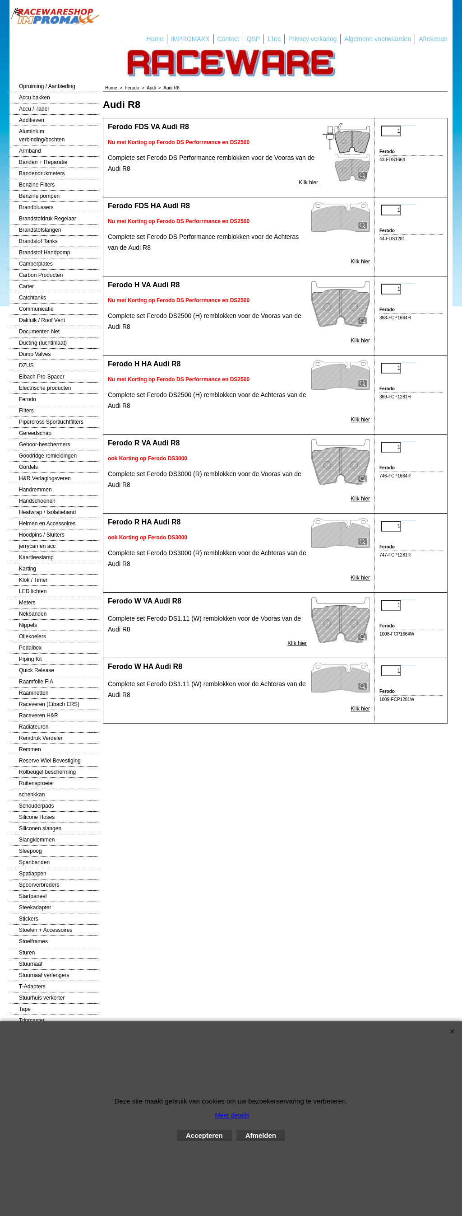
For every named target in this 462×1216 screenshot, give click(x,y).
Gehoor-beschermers (44, 444)
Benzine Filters (37, 185)
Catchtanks (32, 298)
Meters (27, 602)
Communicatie (36, 309)
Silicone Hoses (37, 817)
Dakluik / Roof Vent (42, 320)
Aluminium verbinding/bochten (42, 135)
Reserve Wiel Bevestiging (50, 761)
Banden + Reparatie (43, 162)
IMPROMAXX (190, 38)
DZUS (26, 365)
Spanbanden (34, 862)
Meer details (232, 1115)
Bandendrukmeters (42, 173)
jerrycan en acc (37, 546)
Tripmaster (32, 1020)
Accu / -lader (34, 109)
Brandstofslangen (40, 230)
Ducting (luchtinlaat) (43, 343)
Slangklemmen (37, 840)
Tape (25, 1009)
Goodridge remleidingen (48, 456)
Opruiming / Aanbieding (47, 86)
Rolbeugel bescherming (47, 772)
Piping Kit (30, 659)
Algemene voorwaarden (377, 38)
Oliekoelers (32, 636)
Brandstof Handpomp (44, 252)
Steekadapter (35, 907)
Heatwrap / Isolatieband (47, 512)
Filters (26, 410)
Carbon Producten (41, 275)
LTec (274, 38)
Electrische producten (45, 388)
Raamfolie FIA (36, 681)
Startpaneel (32, 896)
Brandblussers (36, 207)
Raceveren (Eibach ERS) (49, 704)
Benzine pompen (39, 196)
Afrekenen (433, 38)
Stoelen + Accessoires (45, 930)
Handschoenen (37, 501)
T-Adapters (32, 986)
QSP (253, 38)
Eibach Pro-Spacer (42, 377)
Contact (228, 38)
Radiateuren (33, 727)
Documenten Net (39, 331)
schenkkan (32, 794)
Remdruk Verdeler (41, 738)
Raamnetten (33, 693)
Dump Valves (35, 354)
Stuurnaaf (30, 964)
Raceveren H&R (38, 715)
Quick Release (36, 670)
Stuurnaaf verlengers (44, 975)
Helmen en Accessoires (47, 523)
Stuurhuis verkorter (42, 998)
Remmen (30, 749)
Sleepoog (30, 851)
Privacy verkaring (312, 38)
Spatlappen (32, 873)
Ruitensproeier (36, 783)
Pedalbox (30, 648)
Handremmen (35, 489)
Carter (26, 286)
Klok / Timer (33, 580)
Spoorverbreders (39, 885)
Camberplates (36, 264)
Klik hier (308, 182)
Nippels (28, 625)
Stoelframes (33, 941)
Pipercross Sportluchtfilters (51, 422)
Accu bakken (34, 97)
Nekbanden (32, 614)
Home (155, 38)
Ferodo (27, 399)
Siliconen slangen (40, 828)
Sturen (27, 952)
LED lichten (32, 591)
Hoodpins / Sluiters (42, 535)
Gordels (28, 467)
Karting (27, 569)
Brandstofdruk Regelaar (47, 218)
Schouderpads (36, 806)
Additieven (31, 120)
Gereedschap (35, 433)
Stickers (28, 919)
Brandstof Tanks (38, 241)
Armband (30, 151)
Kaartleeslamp (36, 557)
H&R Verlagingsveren (45, 478)
